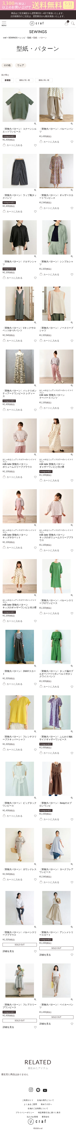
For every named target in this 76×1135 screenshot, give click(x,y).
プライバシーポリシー (25, 1112)
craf (4, 38)
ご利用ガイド (27, 1100)
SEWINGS (13, 38)
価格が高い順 (44, 80)
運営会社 (45, 1117)
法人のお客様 (32, 1117)
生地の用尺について (45, 1100)
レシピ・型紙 (25, 38)
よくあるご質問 (30, 1104)
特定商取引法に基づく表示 (49, 1112)
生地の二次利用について (38, 1108)
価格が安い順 (24, 80)
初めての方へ (46, 1104)
